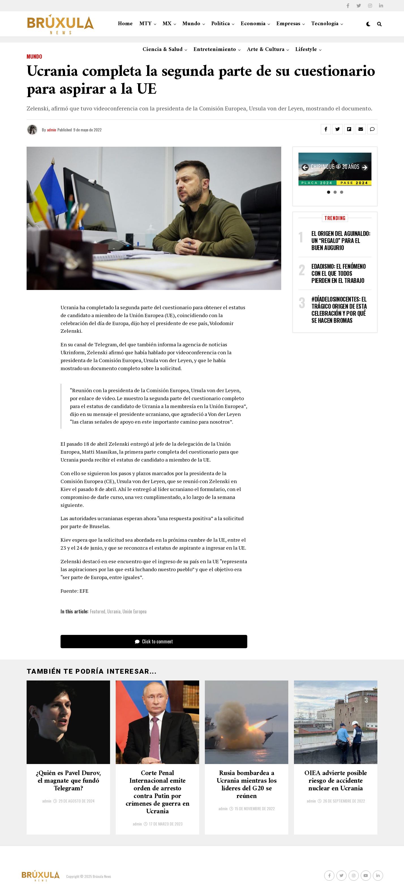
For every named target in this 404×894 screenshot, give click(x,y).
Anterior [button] (305, 168)
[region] (334, 169)
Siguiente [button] (364, 168)
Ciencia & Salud (162, 50)
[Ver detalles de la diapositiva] (334, 169)
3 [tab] (341, 192)
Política (220, 24)
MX (167, 24)
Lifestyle (306, 50)
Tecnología (324, 24)
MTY (145, 24)
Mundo (191, 24)
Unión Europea (135, 611)
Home (125, 24)
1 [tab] (328, 192)
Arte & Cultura (265, 50)
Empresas (288, 24)
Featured (97, 611)
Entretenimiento (215, 50)
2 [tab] (335, 192)
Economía (253, 24)
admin (51, 130)
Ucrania (114, 611)
